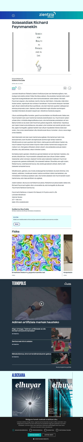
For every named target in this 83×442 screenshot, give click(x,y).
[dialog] (41, 429)
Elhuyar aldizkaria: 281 (17, 78)
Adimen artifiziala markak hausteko (35, 322)
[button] (13, 15)
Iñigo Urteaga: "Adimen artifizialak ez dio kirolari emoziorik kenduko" (29, 330)
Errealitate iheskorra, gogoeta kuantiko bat (28, 272)
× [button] (81, 418)
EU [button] (19, 88)
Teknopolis (19, 283)
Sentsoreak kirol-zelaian (22, 341)
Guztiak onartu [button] (34, 435)
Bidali (16, 224)
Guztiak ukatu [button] (49, 435)
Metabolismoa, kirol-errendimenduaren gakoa (31, 354)
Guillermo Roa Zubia (18, 80)
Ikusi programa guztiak (63, 367)
